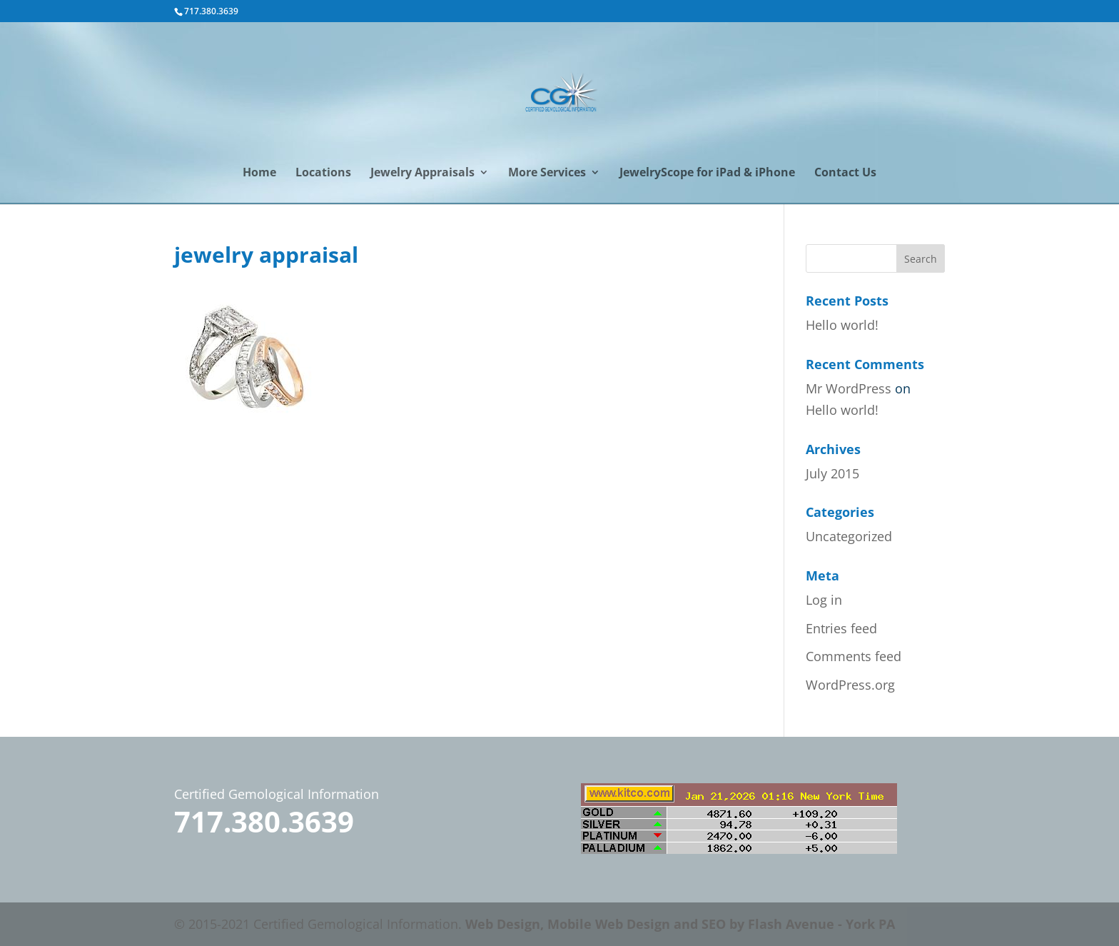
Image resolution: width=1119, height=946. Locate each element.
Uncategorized (849, 536)
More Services (547, 173)
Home (259, 173)
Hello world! (842, 324)
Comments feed (853, 656)
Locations (323, 173)
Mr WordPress (848, 388)
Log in (824, 599)
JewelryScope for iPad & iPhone (707, 173)
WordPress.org (850, 684)
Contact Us (845, 173)
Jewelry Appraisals (422, 173)
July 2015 (832, 473)
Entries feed (841, 628)
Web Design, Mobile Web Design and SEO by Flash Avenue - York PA (680, 923)
